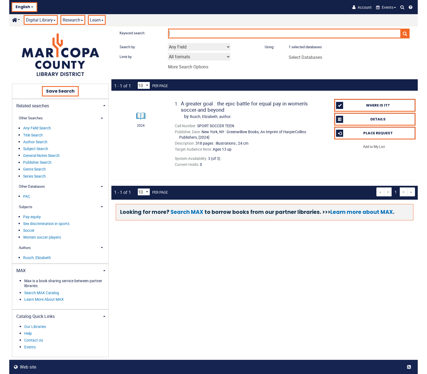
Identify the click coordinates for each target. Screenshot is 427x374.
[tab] (60, 105)
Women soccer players (42, 237)
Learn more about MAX (361, 212)
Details (360, 119)
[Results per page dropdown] (144, 85)
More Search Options (188, 67)
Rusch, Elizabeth (37, 257)
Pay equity (32, 216)
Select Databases (305, 57)
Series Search (34, 176)
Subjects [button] (25, 206)
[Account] (362, 7)
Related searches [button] (32, 106)
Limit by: (126, 56)
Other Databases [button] (32, 186)
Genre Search (34, 169)
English (24, 7)
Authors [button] (25, 247)
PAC (26, 196)
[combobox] (199, 47)
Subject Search (35, 148)
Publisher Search (37, 162)
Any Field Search (37, 128)
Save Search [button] (60, 91)
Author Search (35, 141)
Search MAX (186, 212)
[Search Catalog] (402, 7)
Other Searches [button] (31, 117)
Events (30, 346)
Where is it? (363, 105)
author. (210, 116)
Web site (25, 367)
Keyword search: (133, 33)
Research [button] (73, 20)
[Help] (411, 7)
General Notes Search (41, 155)
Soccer (29, 230)
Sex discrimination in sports (46, 223)
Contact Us (33, 340)
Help (28, 333)
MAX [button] (21, 270)
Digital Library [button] (41, 20)
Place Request (364, 133)
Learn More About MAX (44, 299)
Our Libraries (35, 326)
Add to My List (374, 146)
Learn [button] (96, 20)
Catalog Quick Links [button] (35, 316)
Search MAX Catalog (41, 292)
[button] (386, 7)
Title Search (33, 135)
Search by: (128, 47)
